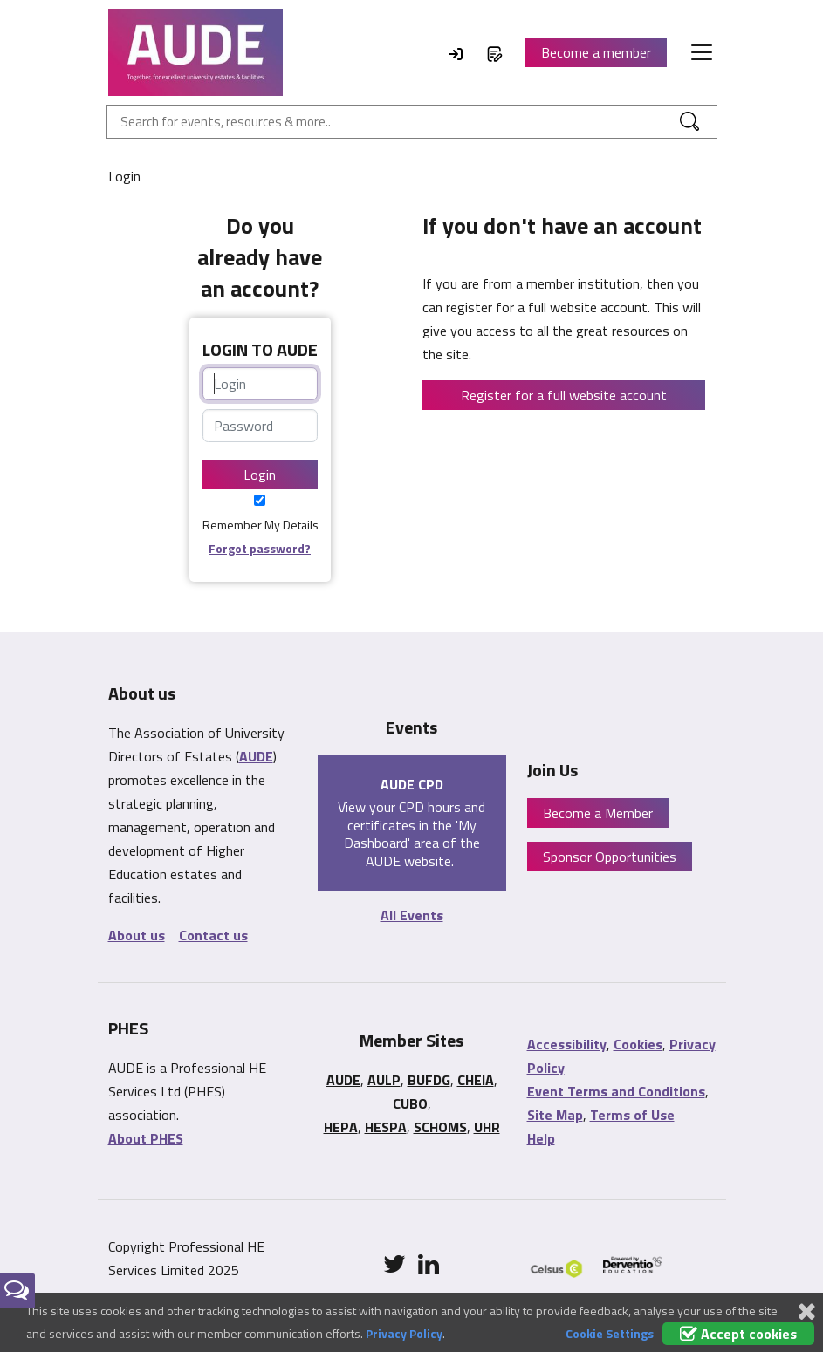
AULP (384, 1079)
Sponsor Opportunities (609, 856)
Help (541, 1138)
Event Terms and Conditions (616, 1091)
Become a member (596, 52)
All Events (412, 915)
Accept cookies (738, 1333)
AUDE (256, 756)
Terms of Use (632, 1114)
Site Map (555, 1114)
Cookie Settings (610, 1333)
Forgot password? (260, 548)
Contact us (213, 935)
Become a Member (598, 812)
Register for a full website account (564, 395)
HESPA (386, 1126)
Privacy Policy (404, 1333)
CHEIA (475, 1079)
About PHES (145, 1138)
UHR (487, 1126)
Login (259, 474)
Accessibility (567, 1044)
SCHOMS (440, 1126)
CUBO (410, 1103)
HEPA (341, 1126)
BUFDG (429, 1079)
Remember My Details (260, 525)
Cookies (638, 1044)
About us (136, 935)
